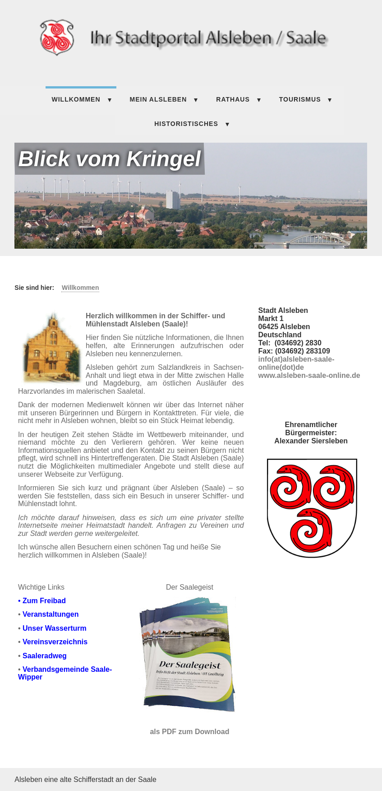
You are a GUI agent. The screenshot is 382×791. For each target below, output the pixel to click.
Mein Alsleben (158, 99)
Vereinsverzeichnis (55, 642)
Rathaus (232, 99)
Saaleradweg (45, 656)
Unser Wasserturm (55, 628)
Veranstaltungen (50, 614)
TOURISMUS (300, 99)
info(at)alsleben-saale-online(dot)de (296, 363)
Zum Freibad (44, 601)
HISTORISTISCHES (186, 123)
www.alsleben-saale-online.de (309, 375)
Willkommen (76, 99)
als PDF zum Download (189, 731)
